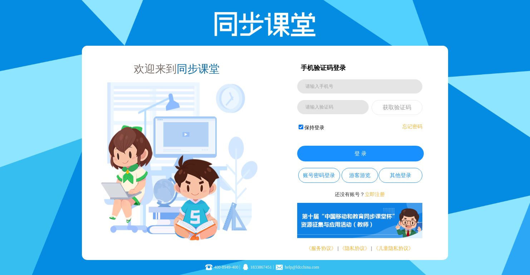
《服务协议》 (321, 248)
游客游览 (359, 175)
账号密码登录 (319, 175)
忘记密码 (412, 126)
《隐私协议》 (355, 248)
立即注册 (375, 194)
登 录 (360, 153)
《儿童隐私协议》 (393, 248)
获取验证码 (397, 107)
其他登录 (400, 175)
